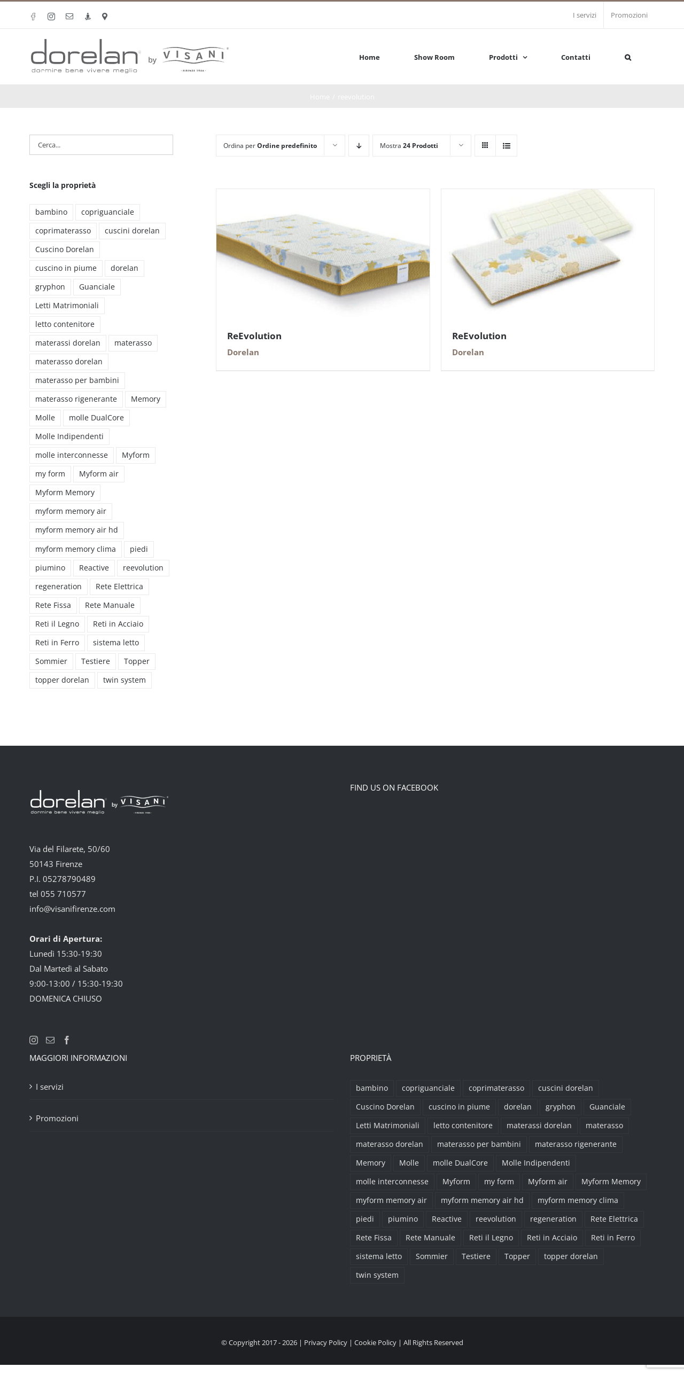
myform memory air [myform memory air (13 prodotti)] (70, 511)
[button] (628, 56)
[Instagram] (33, 1040)
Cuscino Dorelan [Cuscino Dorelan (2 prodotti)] (64, 249)
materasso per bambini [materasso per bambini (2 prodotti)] (77, 380)
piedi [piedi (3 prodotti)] (139, 549)
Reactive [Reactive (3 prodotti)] (94, 568)
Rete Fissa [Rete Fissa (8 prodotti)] (53, 605)
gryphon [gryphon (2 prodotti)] (50, 287)
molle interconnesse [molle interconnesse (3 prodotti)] (71, 455)
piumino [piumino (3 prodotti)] (50, 568)
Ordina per (270, 145)
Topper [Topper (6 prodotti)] (137, 661)
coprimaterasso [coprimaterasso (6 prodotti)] (63, 231)
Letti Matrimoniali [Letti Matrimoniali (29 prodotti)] (67, 305)
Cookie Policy (375, 1342)
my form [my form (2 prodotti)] (50, 474)
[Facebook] (67, 1040)
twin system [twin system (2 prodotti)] (124, 680)
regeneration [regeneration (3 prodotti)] (58, 586)
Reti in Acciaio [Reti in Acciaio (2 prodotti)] (118, 624)
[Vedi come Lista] (506, 145)
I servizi (50, 1086)
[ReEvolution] (322, 196)
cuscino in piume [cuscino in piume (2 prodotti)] (66, 268)
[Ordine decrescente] (358, 146)
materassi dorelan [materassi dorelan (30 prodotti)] (67, 343)
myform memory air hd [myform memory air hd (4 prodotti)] (76, 530)
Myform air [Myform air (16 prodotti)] (99, 474)
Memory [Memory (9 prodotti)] (145, 399)
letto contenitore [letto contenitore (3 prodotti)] (65, 324)
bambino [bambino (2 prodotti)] (51, 212)
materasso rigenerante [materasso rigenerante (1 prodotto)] (76, 399)
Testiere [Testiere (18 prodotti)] (95, 661)
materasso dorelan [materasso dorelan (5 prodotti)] (69, 361)
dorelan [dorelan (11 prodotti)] (124, 268)
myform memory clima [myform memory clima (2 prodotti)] (75, 549)
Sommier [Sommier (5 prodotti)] (51, 661)
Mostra (409, 145)
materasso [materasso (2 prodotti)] (133, 343)
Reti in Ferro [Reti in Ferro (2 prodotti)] (57, 642)
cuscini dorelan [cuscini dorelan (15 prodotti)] (132, 231)
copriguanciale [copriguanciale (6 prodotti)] (107, 212)
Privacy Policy (325, 1342)
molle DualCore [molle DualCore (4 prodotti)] (96, 418)
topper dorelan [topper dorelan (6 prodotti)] (62, 680)
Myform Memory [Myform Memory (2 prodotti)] (65, 492)
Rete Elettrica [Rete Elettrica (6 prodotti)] (119, 586)
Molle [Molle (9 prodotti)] (45, 418)
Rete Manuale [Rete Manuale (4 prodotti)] (110, 605)
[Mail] (50, 1040)
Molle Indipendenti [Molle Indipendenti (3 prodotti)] (69, 436)
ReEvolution (254, 336)
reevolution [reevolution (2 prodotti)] (143, 568)
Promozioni (57, 1118)
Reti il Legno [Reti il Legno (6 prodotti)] (57, 624)
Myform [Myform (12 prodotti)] (136, 455)
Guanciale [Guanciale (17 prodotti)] (97, 287)
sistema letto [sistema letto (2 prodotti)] (116, 642)
